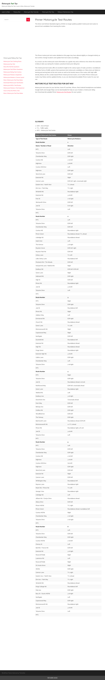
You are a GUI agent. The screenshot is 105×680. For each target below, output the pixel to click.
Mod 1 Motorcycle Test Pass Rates (13, 80)
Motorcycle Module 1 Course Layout (14, 77)
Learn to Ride (6, 12)
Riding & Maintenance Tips (65, 12)
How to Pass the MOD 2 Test (12, 90)
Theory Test (16, 12)
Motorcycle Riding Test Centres (12, 72)
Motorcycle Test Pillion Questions (13, 69)
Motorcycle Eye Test (9, 64)
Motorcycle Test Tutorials (31, 12)
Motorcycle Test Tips (48, 12)
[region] (68, 40)
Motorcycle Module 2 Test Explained (14, 88)
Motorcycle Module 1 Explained (13, 74)
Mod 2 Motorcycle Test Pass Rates (13, 93)
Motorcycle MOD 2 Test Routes (12, 85)
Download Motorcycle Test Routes (13, 82)
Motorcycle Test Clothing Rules (12, 61)
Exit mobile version (52, 678)
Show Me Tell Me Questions (11, 66)
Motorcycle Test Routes (64, 92)
